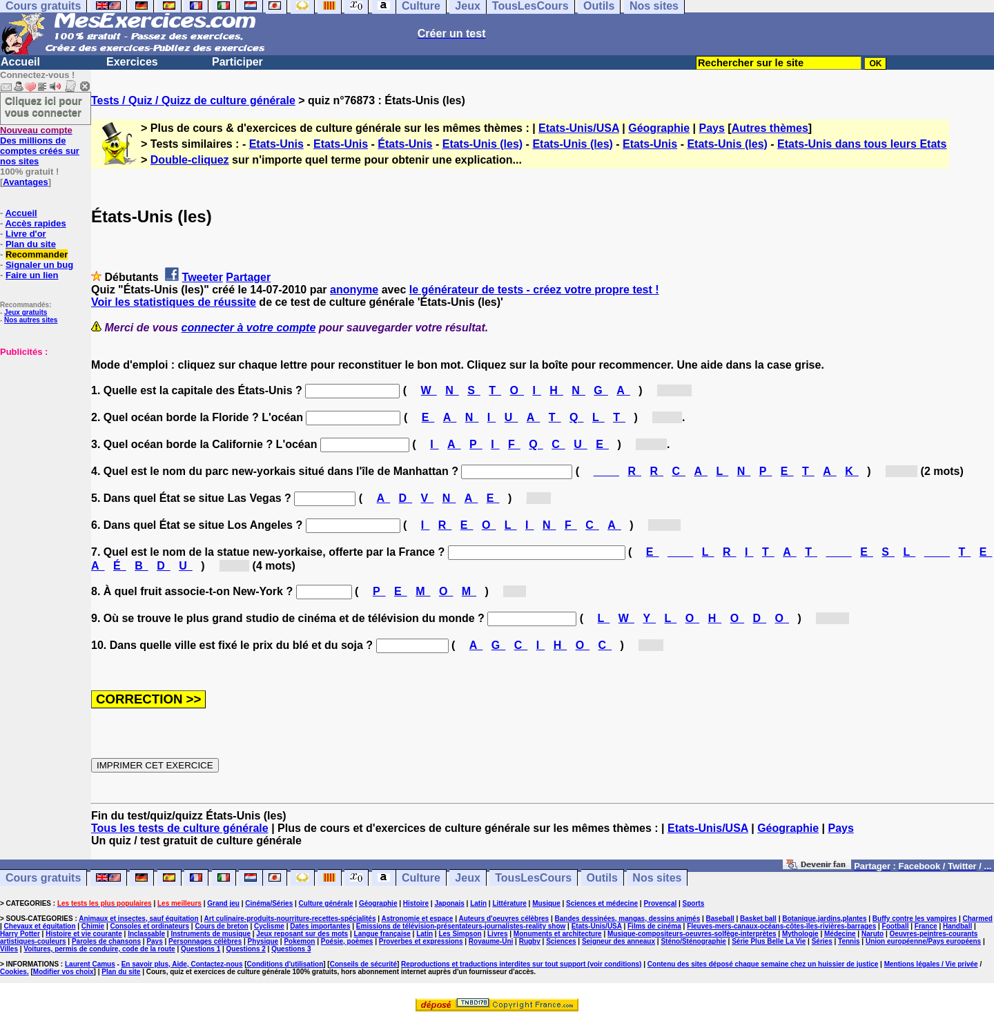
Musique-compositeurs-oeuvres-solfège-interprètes (692, 934)
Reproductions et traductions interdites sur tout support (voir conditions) (521, 964)
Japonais (449, 903)
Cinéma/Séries (269, 903)
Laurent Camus (90, 964)
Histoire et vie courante (84, 934)
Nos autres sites (30, 320)
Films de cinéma (654, 926)
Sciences (561, 941)
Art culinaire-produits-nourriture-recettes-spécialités (290, 918)
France (926, 926)
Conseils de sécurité (363, 964)
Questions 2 (246, 949)
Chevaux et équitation (40, 926)
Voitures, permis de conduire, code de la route (99, 949)
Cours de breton (221, 926)
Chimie (92, 926)
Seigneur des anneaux (618, 941)
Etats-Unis (276, 144)
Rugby (529, 941)
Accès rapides (35, 223)
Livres (497, 934)
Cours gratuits (43, 878)
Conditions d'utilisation (285, 964)
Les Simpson (459, 934)
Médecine (840, 934)
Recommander (37, 254)
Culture (421, 878)
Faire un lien (32, 275)
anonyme (354, 289)
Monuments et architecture (558, 934)
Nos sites (656, 878)
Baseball (720, 918)
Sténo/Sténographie (693, 941)
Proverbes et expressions (421, 941)
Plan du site (31, 244)
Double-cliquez (189, 160)
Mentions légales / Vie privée (931, 964)
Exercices (132, 62)
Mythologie (800, 934)
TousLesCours (533, 878)
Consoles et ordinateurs (149, 926)
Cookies (13, 972)
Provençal (659, 903)
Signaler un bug (39, 265)
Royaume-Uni (491, 941)
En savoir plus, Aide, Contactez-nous (182, 964)
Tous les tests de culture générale (180, 828)
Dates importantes (320, 926)
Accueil (20, 62)
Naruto (872, 934)
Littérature (509, 903)
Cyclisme (269, 926)
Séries (822, 941)
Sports (694, 903)
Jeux (467, 878)
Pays (712, 128)
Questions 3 (291, 949)
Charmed (977, 918)
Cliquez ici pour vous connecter (43, 106)
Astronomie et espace (417, 918)
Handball (957, 926)
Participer (237, 62)
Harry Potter (20, 934)
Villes (9, 949)
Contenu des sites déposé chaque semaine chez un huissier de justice (763, 964)
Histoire (416, 903)
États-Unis (405, 144)
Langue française (382, 934)
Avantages (25, 182)
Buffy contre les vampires (915, 918)
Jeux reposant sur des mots (302, 934)
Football (895, 926)
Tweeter (202, 277)
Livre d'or (26, 234)
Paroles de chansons (106, 941)
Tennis (848, 941)
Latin (478, 903)
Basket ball (758, 918)
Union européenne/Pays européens (923, 941)
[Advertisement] (41, 426)
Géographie (659, 128)
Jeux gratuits (25, 312)
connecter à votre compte (249, 327)
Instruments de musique (210, 934)
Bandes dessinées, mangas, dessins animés (628, 918)
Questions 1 (200, 949)
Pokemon (299, 941)
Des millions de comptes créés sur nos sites (39, 145)
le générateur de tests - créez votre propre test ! (534, 289)
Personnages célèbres (205, 941)
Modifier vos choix (63, 972)
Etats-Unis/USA (578, 128)
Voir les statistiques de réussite (173, 302)
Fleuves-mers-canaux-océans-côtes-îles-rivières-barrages (781, 926)
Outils (602, 878)
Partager (248, 277)
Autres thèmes (770, 128)
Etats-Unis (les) (482, 144)
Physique (263, 941)
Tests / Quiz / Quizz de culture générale (193, 100)
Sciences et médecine (602, 903)
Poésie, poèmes (347, 941)
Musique (546, 903)
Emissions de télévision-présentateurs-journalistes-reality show (460, 926)
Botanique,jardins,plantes (824, 918)
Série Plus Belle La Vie (769, 941)
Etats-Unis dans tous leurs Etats (861, 144)
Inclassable (146, 934)
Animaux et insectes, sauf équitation (138, 918)
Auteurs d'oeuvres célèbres (503, 918)
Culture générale (326, 903)
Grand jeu (223, 903)
